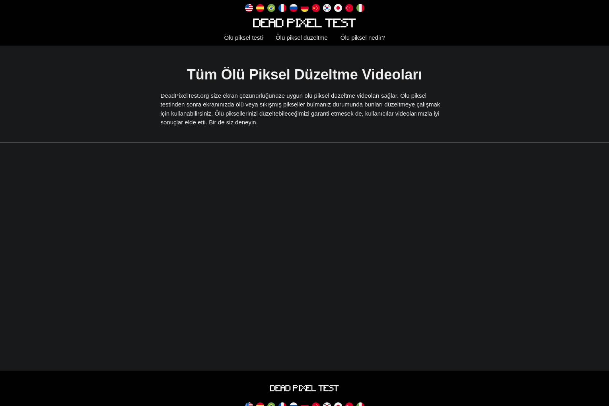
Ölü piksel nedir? (362, 37)
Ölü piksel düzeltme (302, 37)
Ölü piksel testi (243, 37)
